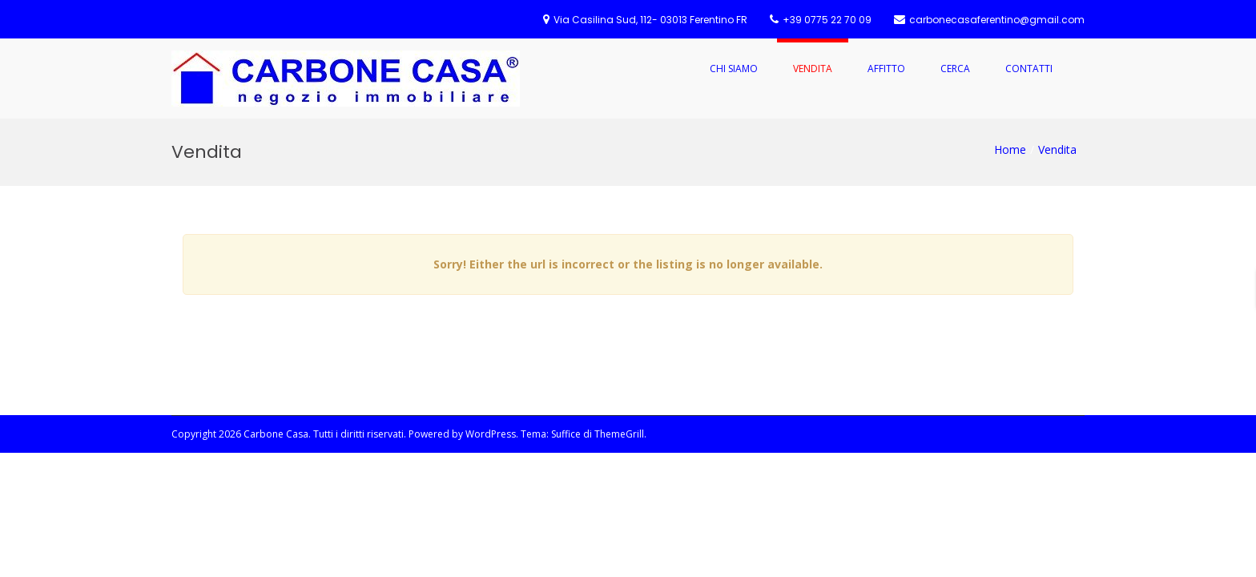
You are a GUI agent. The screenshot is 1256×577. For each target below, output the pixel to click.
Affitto (886, 68)
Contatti (1029, 68)
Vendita (812, 68)
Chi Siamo (734, 68)
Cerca (955, 68)
